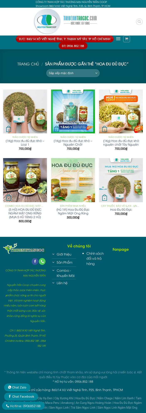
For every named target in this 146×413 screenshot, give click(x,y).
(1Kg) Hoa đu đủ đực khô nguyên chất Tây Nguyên (121, 142)
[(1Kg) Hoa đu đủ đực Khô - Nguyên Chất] (73, 111)
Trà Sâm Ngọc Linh (83, 407)
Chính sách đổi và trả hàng (95, 258)
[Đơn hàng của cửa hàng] (73, 73)
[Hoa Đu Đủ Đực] (121, 180)
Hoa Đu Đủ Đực (121, 209)
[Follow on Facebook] (35, 261)
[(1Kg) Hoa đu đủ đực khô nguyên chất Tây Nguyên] (121, 111)
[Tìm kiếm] (139, 21)
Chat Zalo (17, 387)
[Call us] (42, 261)
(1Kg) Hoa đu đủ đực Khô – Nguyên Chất (73, 142)
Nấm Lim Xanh (124, 398)
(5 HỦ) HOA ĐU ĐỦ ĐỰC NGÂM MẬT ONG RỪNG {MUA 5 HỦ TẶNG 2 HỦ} (25, 213)
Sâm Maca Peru (49, 402)
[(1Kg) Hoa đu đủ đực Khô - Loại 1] (25, 111)
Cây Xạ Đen (45, 398)
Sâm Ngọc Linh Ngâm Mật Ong (117, 407)
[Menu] (118, 39)
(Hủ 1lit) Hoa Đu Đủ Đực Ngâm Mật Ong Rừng (73, 211)
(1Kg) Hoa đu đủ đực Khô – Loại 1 (25, 142)
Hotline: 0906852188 (23, 406)
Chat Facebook (21, 396)
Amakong (67, 402)
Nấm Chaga (105, 398)
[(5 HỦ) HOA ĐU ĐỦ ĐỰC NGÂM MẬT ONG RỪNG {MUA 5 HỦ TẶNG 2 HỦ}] (25, 180)
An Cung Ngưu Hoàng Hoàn (94, 402)
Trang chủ (28, 63)
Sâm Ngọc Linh (59, 407)
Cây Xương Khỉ (64, 398)
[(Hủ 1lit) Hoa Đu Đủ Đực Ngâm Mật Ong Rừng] (73, 180)
